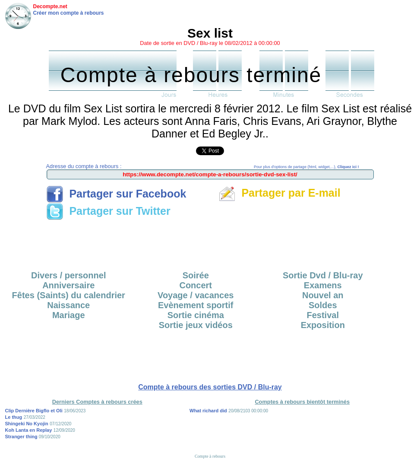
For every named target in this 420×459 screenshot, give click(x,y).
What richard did (208, 410)
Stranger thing (22, 436)
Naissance (68, 305)
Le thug (13, 417)
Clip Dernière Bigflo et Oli (34, 410)
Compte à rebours (210, 456)
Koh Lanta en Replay (28, 430)
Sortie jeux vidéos (196, 325)
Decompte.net (50, 6)
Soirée (196, 275)
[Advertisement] (210, 242)
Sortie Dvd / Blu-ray (323, 275)
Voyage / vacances (196, 295)
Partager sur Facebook (116, 194)
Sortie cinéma (195, 315)
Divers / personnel (68, 275)
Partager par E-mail (279, 193)
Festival (323, 315)
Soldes (323, 305)
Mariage (68, 315)
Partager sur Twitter (108, 211)
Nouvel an (323, 295)
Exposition (323, 325)
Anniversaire (68, 285)
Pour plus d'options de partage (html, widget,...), (306, 167)
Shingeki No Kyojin (26, 423)
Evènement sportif (195, 305)
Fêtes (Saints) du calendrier (68, 295)
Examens (323, 285)
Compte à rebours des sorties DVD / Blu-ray (210, 387)
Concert (195, 285)
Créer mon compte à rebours (68, 13)
